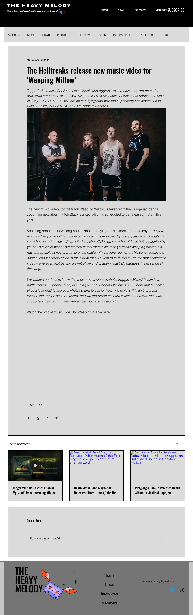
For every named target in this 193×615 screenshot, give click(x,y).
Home (109, 575)
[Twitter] (172, 590)
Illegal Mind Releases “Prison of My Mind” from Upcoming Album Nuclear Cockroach (34, 490)
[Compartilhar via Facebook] (28, 418)
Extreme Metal (122, 35)
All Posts (14, 35)
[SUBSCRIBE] (175, 10)
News (46, 35)
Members (109, 603)
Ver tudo (180, 443)
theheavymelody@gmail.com (158, 581)
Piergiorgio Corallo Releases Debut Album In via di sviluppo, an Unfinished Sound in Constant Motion (157, 490)
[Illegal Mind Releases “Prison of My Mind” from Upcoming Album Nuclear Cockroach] (35, 466)
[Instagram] (182, 590)
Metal (30, 35)
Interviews (84, 35)
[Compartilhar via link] (56, 418)
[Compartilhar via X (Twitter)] (38, 418)
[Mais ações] (164, 60)
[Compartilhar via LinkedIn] (47, 418)
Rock (102, 35)
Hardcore (63, 35)
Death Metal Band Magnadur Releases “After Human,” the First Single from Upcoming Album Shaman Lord (96, 490)
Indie (165, 35)
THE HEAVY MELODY (39, 5)
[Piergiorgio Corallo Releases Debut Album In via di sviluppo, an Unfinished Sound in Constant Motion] (158, 466)
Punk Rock (147, 35)
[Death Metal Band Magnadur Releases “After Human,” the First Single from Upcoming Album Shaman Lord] (97, 466)
